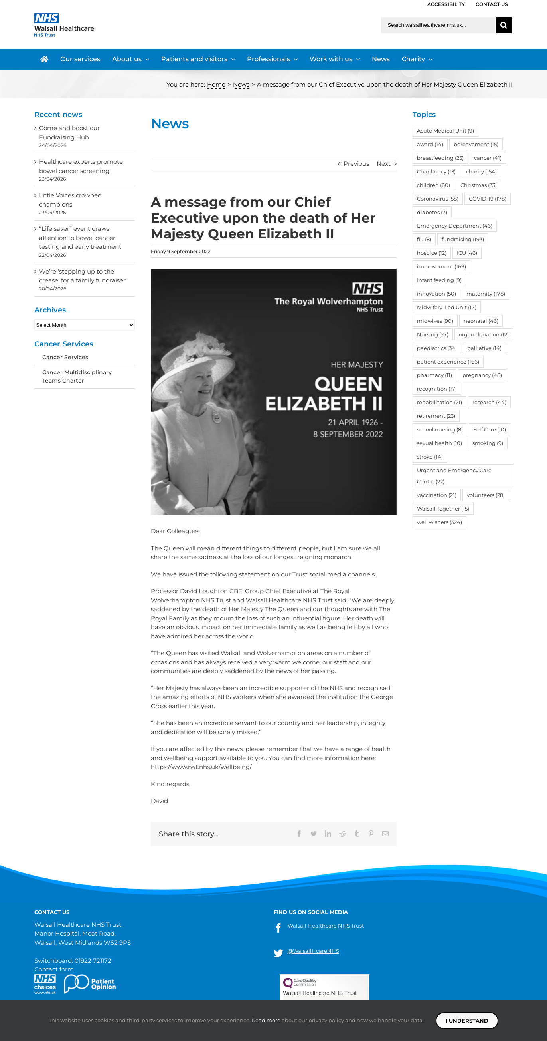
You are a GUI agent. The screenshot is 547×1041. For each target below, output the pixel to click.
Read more (266, 1020)
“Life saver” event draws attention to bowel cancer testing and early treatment (80, 237)
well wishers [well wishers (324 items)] (439, 522)
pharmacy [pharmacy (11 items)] (434, 375)
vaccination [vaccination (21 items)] (436, 495)
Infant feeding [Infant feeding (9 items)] (439, 280)
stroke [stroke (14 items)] (430, 456)
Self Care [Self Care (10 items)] (489, 429)
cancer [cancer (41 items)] (488, 158)
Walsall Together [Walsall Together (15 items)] (443, 508)
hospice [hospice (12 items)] (431, 253)
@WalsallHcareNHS (313, 951)
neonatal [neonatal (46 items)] (481, 321)
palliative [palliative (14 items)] (484, 348)
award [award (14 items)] (430, 144)
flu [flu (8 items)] (424, 239)
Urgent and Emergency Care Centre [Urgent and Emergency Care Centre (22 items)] (454, 476)
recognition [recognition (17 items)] (437, 388)
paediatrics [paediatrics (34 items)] (437, 348)
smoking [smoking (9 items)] (487, 443)
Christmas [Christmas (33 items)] (478, 185)
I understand (467, 1020)
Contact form (54, 969)
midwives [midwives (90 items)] (435, 321)
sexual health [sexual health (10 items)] (439, 443)
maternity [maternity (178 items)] (485, 293)
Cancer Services (65, 357)
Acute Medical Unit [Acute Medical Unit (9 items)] (445, 130)
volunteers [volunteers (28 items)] (486, 495)
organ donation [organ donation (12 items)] (484, 334)
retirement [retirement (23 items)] (436, 416)
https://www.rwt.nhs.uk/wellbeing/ (201, 767)
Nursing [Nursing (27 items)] (432, 334)
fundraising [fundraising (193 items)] (463, 239)
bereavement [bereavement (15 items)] (476, 144)
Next (384, 163)
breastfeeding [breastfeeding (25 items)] (440, 158)
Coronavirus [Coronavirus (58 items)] (437, 198)
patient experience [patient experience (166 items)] (448, 361)
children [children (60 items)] (433, 185)
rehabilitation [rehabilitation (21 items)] (439, 402)
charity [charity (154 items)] (481, 171)
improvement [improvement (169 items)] (441, 266)
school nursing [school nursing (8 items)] (440, 429)
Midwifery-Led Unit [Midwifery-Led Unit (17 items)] (446, 307)
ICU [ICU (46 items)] (467, 253)
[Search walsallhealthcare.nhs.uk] (438, 25)
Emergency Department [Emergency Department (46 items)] (454, 226)
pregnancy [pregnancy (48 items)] (482, 375)
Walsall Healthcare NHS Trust (326, 925)
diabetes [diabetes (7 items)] (432, 212)
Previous (356, 163)
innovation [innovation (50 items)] (436, 293)
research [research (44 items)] (489, 402)
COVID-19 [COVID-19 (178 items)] (487, 198)
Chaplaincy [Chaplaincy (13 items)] (436, 171)
